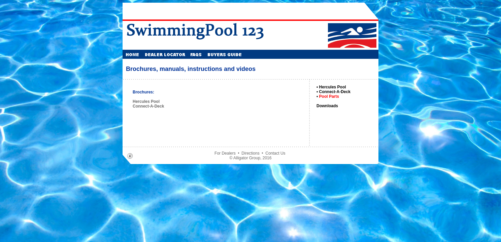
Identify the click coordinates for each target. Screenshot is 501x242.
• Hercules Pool (331, 87)
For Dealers (225, 153)
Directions (250, 153)
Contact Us (275, 153)
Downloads (327, 106)
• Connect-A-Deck (333, 91)
